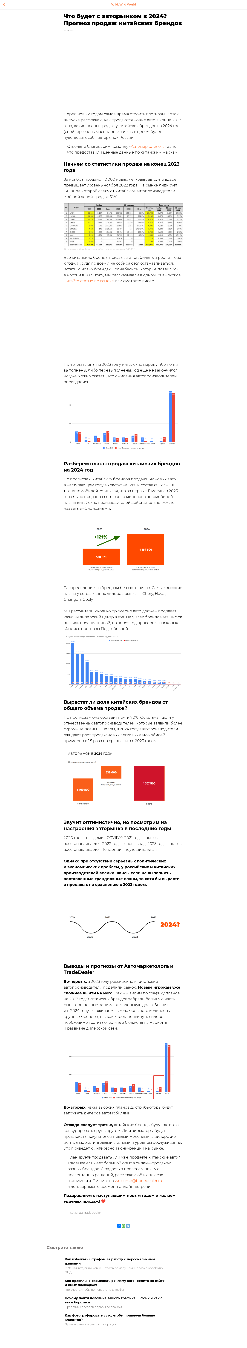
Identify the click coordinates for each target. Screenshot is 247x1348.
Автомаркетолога (148, 148)
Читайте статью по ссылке (89, 283)
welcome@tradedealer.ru (138, 1183)
